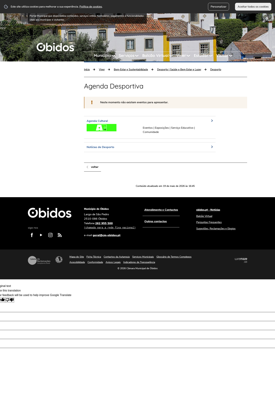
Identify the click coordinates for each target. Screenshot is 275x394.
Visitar (222, 55)
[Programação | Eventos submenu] (75, 117)
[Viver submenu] (190, 56)
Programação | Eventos (44, 117)
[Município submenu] (115, 56)
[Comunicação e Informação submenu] (75, 109)
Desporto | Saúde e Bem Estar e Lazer (179, 69)
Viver (181, 55)
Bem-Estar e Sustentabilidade (49, 102)
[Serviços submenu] (138, 56)
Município (102, 55)
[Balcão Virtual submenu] (172, 56)
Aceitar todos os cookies (253, 7)
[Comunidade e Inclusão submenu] (75, 94)
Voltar (94, 167)
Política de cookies (90, 6)
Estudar (201, 55)
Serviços (127, 55)
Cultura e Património (43, 86)
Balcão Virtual (155, 55)
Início (87, 69)
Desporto (215, 69)
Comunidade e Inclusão (44, 94)
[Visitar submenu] (232, 56)
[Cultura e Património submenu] (75, 86)
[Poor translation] (9, 300)
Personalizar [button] (218, 7)
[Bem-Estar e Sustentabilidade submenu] (75, 102)
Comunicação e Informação (47, 109)
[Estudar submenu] (212, 56)
